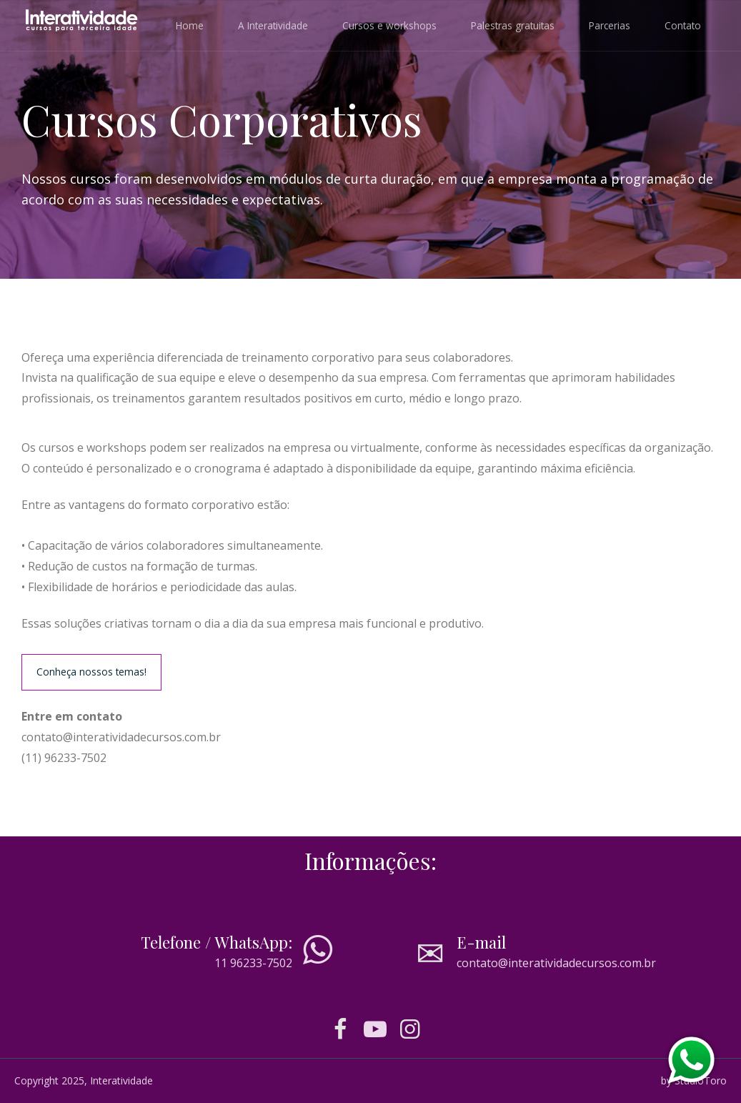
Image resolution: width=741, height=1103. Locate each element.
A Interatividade (273, 25)
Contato (683, 25)
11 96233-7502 (253, 963)
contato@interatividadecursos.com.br (556, 963)
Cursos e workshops (389, 25)
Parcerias (609, 25)
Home (190, 25)
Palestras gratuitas (512, 25)
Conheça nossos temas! (91, 671)
